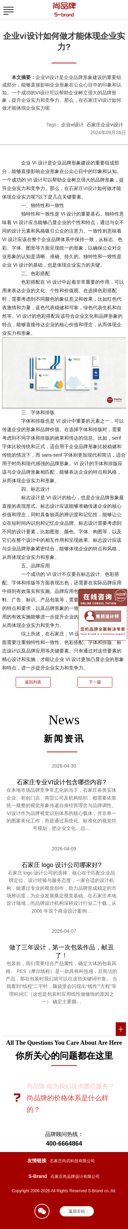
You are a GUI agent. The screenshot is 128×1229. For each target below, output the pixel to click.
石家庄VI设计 (83, 188)
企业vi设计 (72, 124)
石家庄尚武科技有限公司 (72, 1161)
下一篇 (95, 682)
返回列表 (33, 682)
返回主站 (77, 1211)
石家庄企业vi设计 (104, 124)
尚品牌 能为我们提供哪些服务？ (70, 1086)
